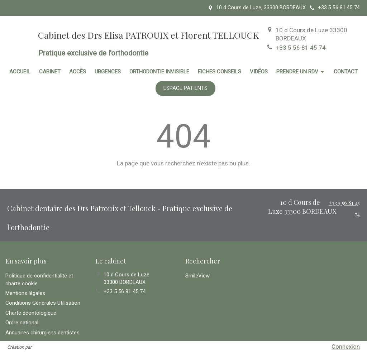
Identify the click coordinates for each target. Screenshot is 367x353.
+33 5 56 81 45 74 (301, 47)
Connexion (346, 346)
